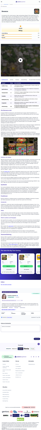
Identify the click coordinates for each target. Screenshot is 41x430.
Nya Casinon (5, 373)
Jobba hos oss (18, 375)
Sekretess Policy (6, 396)
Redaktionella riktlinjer (20, 370)
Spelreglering (5, 400)
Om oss (17, 364)
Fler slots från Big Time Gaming (34, 79)
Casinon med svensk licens (7, 370)
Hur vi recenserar (19, 372)
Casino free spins (6, 381)
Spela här (9, 266)
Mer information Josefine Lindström (9, 309)
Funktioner (17, 79)
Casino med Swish (6, 375)
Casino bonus (5, 379)
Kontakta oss (18, 377)
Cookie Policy (5, 398)
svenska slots (7, 171)
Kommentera (37, 338)
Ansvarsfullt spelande (7, 390)
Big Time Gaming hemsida (6, 284)
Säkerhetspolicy (6, 394)
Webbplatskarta (31, 364)
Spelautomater (6, 4)
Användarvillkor (6, 392)
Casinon (4, 364)
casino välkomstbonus (13, 244)
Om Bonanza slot (5, 79)
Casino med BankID (6, 377)
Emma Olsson (9, 317)
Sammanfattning (24, 79)
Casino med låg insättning (6, 367)
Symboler (11, 79)
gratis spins (11, 226)
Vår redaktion (18, 368)
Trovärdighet (18, 366)
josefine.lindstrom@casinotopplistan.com (10, 300)
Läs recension (9, 269)
